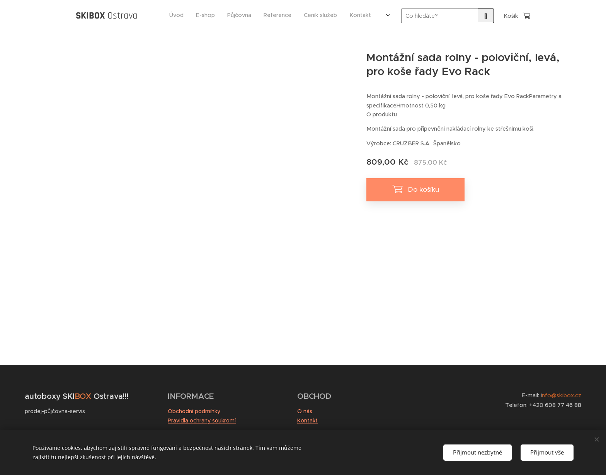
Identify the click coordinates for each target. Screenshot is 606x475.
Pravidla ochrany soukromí (202, 420)
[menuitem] (290, 16)
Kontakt (307, 420)
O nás (304, 411)
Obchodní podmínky (194, 411)
